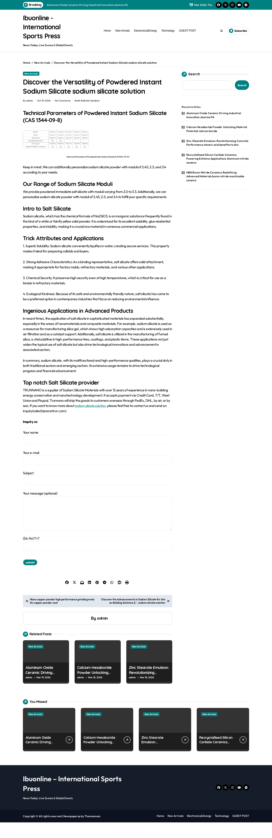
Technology (168, 30)
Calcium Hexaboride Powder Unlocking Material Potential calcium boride (94, 690)
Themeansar (92, 831)
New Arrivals (122, 30)
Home (107, 30)
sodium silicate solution (91, 421)
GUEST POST (187, 30)
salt (79, 116)
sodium (96, 116)
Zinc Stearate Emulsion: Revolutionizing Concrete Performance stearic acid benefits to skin (217, 142)
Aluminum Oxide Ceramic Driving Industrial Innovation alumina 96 (43, 690)
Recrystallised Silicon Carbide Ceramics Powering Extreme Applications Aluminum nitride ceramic (217, 158)
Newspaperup (71, 831)
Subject (97, 493)
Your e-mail (97, 473)
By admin (28, 116)
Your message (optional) (97, 526)
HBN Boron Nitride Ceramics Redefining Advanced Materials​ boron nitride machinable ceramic (215, 176)
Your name (97, 453)
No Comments (63, 116)
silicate (87, 116)
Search (191, 74)
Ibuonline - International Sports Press (43, 26)
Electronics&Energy (145, 30)
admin (102, 633)
